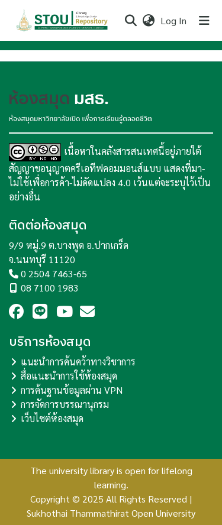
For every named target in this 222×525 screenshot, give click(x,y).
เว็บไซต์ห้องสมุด (52, 418)
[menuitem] (148, 21)
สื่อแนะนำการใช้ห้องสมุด (69, 376)
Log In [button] (174, 20)
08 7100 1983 (50, 287)
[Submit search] (130, 21)
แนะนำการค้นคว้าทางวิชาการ (78, 361)
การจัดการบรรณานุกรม (65, 404)
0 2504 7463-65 (54, 273)
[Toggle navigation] (204, 20)
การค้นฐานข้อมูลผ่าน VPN (72, 390)
